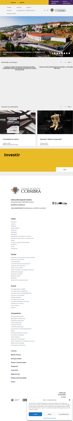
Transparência (16, 313)
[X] (63, 203)
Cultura (13, 224)
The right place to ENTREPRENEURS (21, 293)
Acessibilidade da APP (17, 316)
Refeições (13, 278)
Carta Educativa (15, 261)
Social (12, 246)
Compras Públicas (16, 324)
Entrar (13, 382)
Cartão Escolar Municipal (18, 266)
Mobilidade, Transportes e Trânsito (21, 236)
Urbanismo (14, 248)
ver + (70, 62)
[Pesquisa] (44, 10)
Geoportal (14, 366)
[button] (69, 400)
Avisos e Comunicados (18, 362)
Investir (13, 286)
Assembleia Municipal (17, 320)
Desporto (13, 226)
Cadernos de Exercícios (17, 259)
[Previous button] (3, 36)
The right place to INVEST (18, 289)
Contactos (14, 370)
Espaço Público (15, 228)
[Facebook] (53, 203)
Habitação (14, 232)
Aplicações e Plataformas (18, 318)
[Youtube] (60, 203)
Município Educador (17, 274)
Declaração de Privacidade (49, 418)
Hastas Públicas (15, 337)
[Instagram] (55, 203)
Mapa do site (15, 374)
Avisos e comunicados (67, 2)
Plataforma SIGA (15, 276)
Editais (13, 331)
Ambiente (14, 222)
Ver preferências (63, 414)
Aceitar (35, 414)
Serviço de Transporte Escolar (19, 280)
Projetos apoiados (16, 297)
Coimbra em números (17, 303)
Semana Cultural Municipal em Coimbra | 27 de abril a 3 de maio (24, 53)
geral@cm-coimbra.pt (18, 205)
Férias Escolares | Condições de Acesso (22, 270)
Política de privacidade (62, 393)
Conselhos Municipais (17, 327)
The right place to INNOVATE (19, 291)
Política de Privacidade (17, 343)
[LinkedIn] (65, 203)
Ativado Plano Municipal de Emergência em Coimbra (19, 67)
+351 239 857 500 (16, 208)
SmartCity (14, 244)
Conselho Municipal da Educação (20, 263)
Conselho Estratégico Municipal (20, 301)
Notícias (13, 2)
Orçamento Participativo (18, 339)
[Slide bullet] (52, 53)
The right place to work (17, 299)
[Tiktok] (58, 203)
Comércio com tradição (17, 295)
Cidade (13, 219)
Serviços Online (16, 359)
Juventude (14, 234)
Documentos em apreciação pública (21, 329)
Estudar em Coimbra (17, 268)
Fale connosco (15, 305)
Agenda (22, 2)
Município (14, 230)
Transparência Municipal (18, 345)
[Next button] (70, 36)
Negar (49, 414)
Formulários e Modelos (17, 335)
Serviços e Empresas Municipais (20, 242)
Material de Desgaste (17, 272)
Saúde (13, 240)
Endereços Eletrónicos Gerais (19, 333)
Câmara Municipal (16, 322)
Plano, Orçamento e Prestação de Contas (22, 341)
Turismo (14, 351)
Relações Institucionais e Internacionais (22, 238)
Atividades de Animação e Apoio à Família (23, 257)
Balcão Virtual (16, 355)
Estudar (13, 254)
